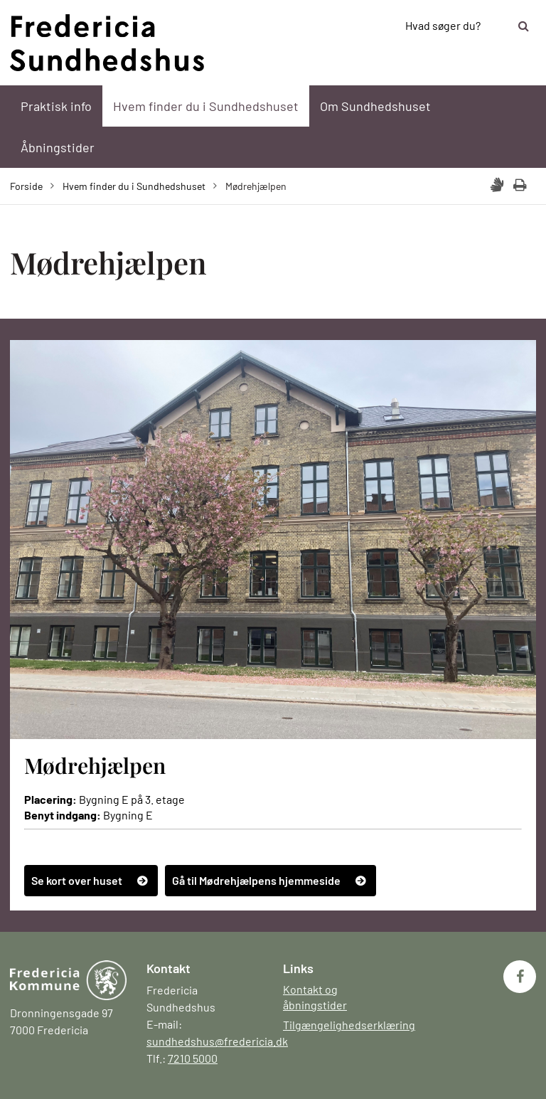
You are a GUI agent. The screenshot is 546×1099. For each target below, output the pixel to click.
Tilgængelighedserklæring (349, 1024)
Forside (26, 186)
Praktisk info (56, 106)
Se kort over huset (76, 880)
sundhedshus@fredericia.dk (217, 1041)
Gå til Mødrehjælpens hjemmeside (256, 880)
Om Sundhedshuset (375, 106)
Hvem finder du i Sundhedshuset (206, 106)
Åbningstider (58, 147)
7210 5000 (193, 1058)
